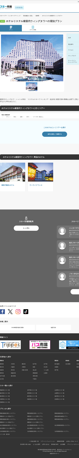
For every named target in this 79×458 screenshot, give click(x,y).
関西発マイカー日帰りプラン (35, 422)
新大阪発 (57, 364)
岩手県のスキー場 (32, 390)
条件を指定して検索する (55, 134)
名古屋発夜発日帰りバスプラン (35, 425)
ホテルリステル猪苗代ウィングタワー (52, 15)
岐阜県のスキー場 (32, 396)
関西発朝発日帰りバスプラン (8, 419)
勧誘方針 (53, 327)
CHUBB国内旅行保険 (17, 327)
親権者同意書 (60, 441)
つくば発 (46, 370)
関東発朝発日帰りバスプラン (8, 413)
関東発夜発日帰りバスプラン (35, 413)
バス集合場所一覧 (34, 441)
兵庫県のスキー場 (5, 399)
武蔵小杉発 (25, 370)
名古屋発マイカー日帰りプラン (35, 428)
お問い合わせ (45, 444)
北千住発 (2, 376)
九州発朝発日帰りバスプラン (8, 431)
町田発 (2, 373)
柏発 (34, 367)
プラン (11, 28)
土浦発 (45, 373)
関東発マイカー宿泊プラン (7, 416)
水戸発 (45, 364)
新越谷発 (13, 373)
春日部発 (13, 376)
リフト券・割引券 (5, 434)
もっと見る (26, 228)
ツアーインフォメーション (48, 441)
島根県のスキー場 (32, 399)
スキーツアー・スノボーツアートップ (10, 15)
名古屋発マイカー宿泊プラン (8, 428)
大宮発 (13, 364)
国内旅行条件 (54, 444)
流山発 (34, 370)
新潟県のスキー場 (5, 396)
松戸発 (34, 364)
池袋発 (2, 370)
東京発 (2, 367)
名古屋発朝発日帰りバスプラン (8, 425)
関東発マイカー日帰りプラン (35, 416)
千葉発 (34, 379)
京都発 (56, 367)
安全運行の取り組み (25, 444)
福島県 (37, 15)
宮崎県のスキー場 (5, 402)
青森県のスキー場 (5, 390)
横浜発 (23, 364)
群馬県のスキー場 (32, 393)
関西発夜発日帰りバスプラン (35, 419)
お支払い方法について (72, 441)
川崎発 (23, 367)
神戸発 (56, 370)
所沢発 (13, 370)
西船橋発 (35, 373)
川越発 (13, 367)
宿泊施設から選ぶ (28, 15)
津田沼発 (35, 376)
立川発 (2, 379)
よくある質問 (36, 444)
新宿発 (2, 364)
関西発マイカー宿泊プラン (7, 422)
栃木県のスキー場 (5, 393)
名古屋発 (68, 364)
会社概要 (62, 444)
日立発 (45, 367)
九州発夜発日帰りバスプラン (35, 431)
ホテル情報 (33, 28)
